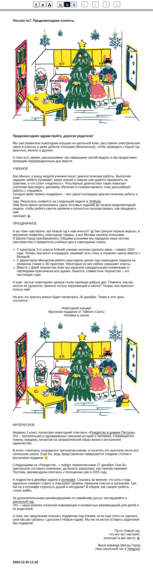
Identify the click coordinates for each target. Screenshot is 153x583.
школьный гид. (23, 501)
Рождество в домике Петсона (111, 432)
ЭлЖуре (95, 201)
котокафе (68, 479)
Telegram (133, 549)
